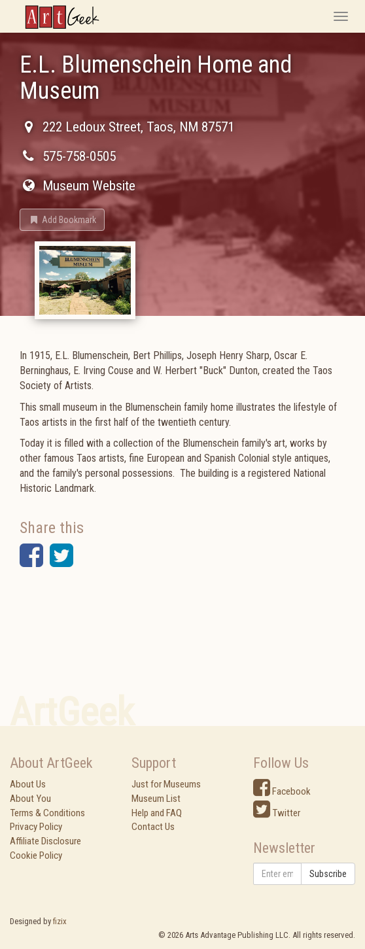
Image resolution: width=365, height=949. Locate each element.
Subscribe (328, 874)
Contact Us (153, 827)
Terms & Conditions (47, 813)
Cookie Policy (36, 855)
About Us (28, 784)
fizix (60, 921)
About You (30, 798)
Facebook (282, 791)
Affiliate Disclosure (45, 841)
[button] (62, 220)
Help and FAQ (156, 813)
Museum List (156, 798)
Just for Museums (166, 784)
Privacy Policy (36, 827)
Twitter (276, 813)
